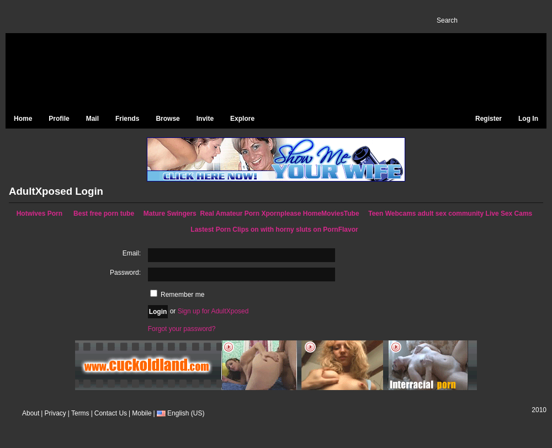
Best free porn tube (103, 213)
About (30, 413)
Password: (125, 272)
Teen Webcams (392, 213)
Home (23, 118)
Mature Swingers (170, 213)
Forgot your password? (182, 329)
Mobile (141, 413)
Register (488, 118)
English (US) (179, 413)
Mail (92, 118)
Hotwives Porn (39, 213)
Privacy (55, 413)
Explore (242, 118)
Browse (167, 118)
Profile (59, 118)
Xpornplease (281, 213)
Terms (80, 413)
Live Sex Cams (509, 213)
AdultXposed (99, 72)
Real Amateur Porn (229, 213)
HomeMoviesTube (331, 213)
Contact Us (110, 413)
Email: (132, 253)
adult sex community (451, 213)
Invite (205, 118)
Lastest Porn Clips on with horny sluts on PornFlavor (274, 229)
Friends (127, 118)
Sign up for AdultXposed (213, 311)
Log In (528, 118)
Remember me (177, 294)
